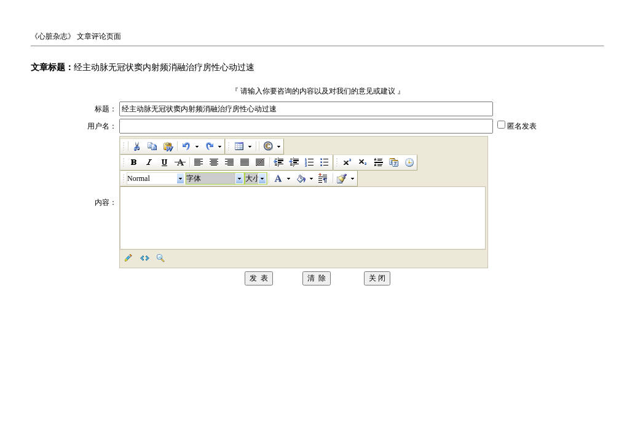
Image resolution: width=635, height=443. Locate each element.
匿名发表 (522, 126)
